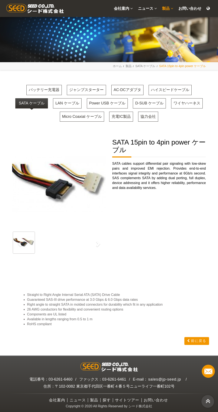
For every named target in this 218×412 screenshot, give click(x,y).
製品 (167, 8)
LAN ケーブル (67, 103)
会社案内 (123, 8)
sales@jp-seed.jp (164, 379)
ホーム (117, 66)
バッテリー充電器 (44, 90)
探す (107, 400)
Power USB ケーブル (107, 103)
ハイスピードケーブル (170, 90)
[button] (19, 242)
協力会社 (148, 116)
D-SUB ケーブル (149, 103)
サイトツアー (127, 400)
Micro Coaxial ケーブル (82, 116)
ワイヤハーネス (187, 103)
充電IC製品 (121, 116)
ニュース (147, 8)
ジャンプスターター (86, 90)
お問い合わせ (189, 8)
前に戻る (196, 341)
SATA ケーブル (145, 66)
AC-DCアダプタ (127, 90)
